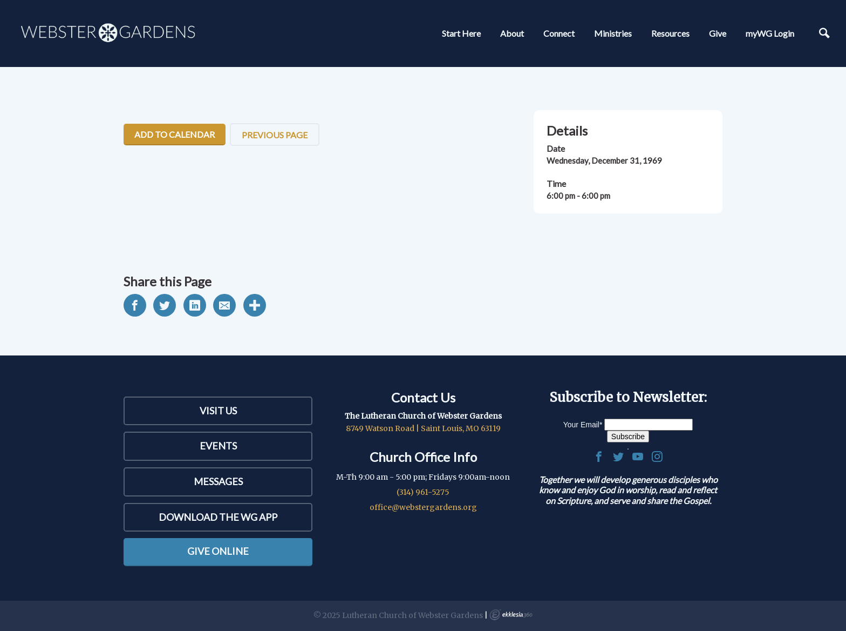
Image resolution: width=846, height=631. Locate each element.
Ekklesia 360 (511, 614)
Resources (670, 33)
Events (218, 446)
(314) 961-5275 (423, 492)
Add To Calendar (174, 134)
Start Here (461, 33)
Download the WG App (218, 517)
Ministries (613, 33)
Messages (218, 481)
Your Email (583, 424)
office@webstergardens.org (423, 507)
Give (717, 33)
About (512, 33)
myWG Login (770, 33)
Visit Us (218, 411)
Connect (559, 33)
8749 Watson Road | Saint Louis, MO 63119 (423, 428)
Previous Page (275, 135)
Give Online (218, 551)
